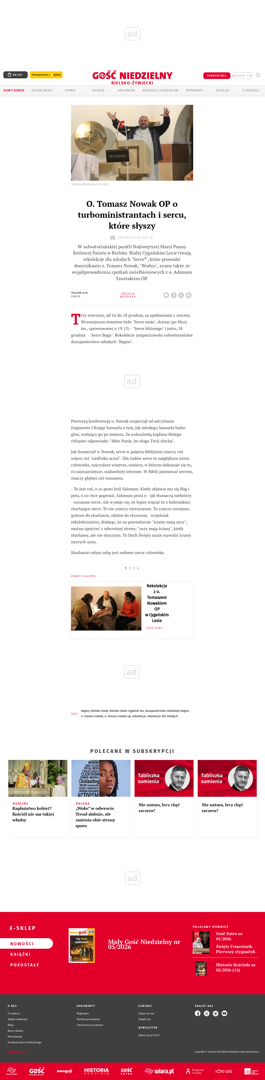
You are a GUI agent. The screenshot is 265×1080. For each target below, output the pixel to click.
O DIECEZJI (251, 90)
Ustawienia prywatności (90, 1024)
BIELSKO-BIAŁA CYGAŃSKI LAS (127, 711)
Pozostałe (19, 964)
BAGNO (85, 711)
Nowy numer (14, 90)
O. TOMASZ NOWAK (92, 716)
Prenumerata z (46, 75)
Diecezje (222, 90)
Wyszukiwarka (258, 75)
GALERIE (98, 90)
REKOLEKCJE (139, 716)
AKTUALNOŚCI (42, 90)
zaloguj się (242, 75)
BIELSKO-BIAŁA (99, 711)
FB (174, 294)
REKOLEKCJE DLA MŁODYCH (162, 716)
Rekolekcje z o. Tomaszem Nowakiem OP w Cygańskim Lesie (157, 603)
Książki (19, 954)
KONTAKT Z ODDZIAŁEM (160, 90)
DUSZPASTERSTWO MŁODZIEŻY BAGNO (167, 711)
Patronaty (194, 90)
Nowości (19, 943)
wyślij (189, 294)
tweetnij (182, 294)
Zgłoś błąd (17, 1051)
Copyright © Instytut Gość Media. (212, 1051)
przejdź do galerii (132, 237)
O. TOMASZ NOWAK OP (118, 716)
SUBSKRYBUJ (216, 75)
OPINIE (70, 90)
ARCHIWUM (126, 90)
